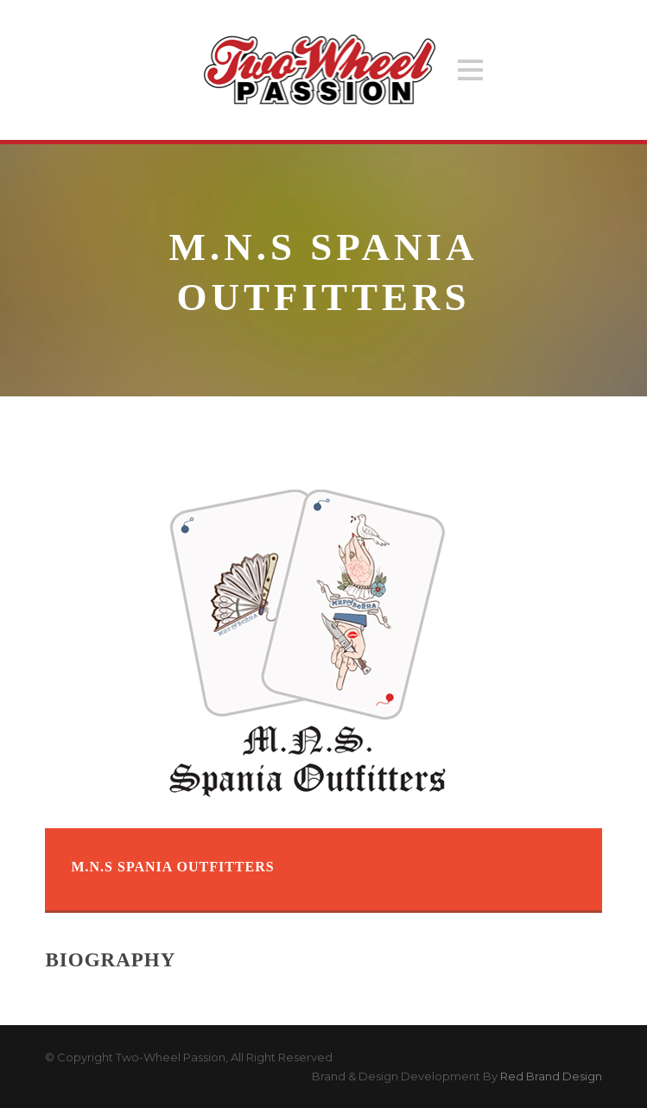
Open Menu (470, 69)
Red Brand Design (551, 1076)
